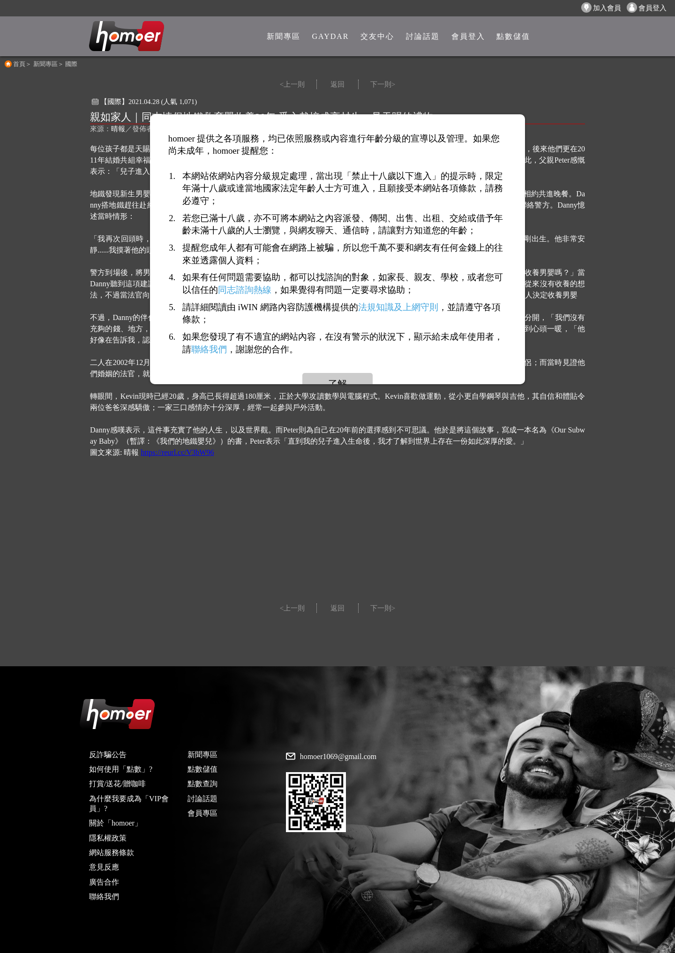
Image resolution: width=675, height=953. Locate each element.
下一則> (382, 84)
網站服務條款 (111, 852)
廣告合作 (104, 882)
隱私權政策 (108, 838)
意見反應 (104, 867)
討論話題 (203, 799)
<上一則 (292, 84)
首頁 (19, 63)
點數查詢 (203, 784)
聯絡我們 (104, 897)
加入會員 (601, 7)
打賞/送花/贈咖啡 (117, 784)
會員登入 (647, 7)
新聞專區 (45, 63)
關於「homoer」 (115, 823)
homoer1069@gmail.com (338, 756)
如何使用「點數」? (120, 769)
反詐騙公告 (108, 755)
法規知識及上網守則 (398, 307)
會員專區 (203, 813)
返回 (337, 84)
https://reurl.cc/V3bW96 (177, 452)
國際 (71, 63)
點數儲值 (203, 769)
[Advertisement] (337, 533)
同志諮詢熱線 (244, 290)
